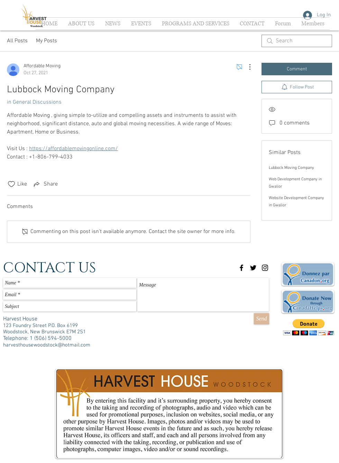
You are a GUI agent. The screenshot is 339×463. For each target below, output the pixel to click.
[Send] (261, 318)
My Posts (46, 40)
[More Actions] (246, 67)
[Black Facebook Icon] (241, 268)
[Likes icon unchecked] (11, 184)
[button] (308, 327)
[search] (297, 41)
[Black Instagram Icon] (265, 268)
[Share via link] (45, 184)
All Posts (17, 40)
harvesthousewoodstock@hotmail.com (46, 345)
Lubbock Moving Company (291, 167)
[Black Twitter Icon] (253, 268)
